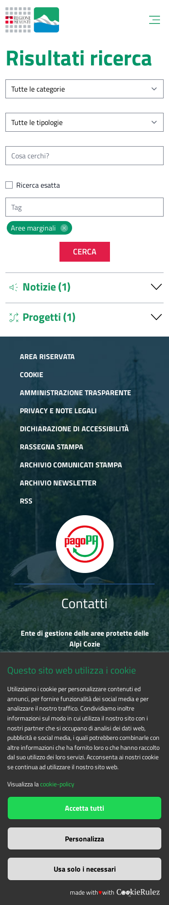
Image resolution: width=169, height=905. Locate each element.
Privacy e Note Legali (58, 410)
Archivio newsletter (58, 482)
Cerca (84, 251)
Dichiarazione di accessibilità (74, 428)
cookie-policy (57, 784)
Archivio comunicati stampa (71, 464)
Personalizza (84, 838)
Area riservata (47, 356)
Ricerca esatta (38, 185)
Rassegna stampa (51, 446)
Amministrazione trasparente (75, 392)
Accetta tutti (84, 808)
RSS (26, 500)
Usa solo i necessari (85, 868)
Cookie (31, 374)
